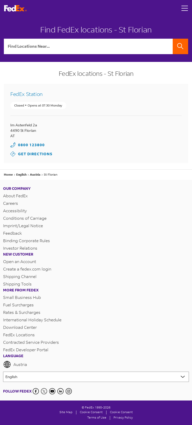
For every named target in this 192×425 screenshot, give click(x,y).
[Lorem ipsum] (96, 377)
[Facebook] (36, 391)
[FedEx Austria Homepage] (15, 8)
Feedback (12, 233)
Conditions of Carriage (25, 218)
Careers (10, 203)
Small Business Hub (22, 297)
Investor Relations (20, 248)
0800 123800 (31, 144)
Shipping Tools (17, 284)
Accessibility (15, 210)
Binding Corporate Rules (26, 240)
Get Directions (31, 154)
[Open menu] (185, 8)
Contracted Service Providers (31, 342)
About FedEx (15, 195)
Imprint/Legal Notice (23, 225)
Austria (15, 364)
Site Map (66, 412)
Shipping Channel (20, 276)
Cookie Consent (121, 412)
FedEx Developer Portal (25, 349)
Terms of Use (96, 417)
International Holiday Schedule (32, 319)
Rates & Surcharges (21, 312)
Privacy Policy (123, 417)
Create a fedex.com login (27, 269)
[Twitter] (44, 391)
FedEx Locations (19, 334)
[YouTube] (52, 391)
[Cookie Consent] (91, 412)
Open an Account (19, 261)
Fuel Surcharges (18, 304)
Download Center (20, 327)
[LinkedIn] (60, 391)
